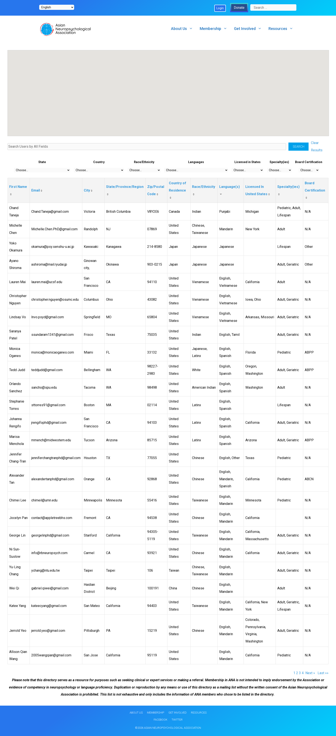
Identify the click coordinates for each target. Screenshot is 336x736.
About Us (183, 28)
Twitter (177, 719)
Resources (282, 28)
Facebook (160, 719)
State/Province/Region (125, 187)
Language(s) (229, 187)
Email (35, 190)
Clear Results (316, 146)
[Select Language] (56, 7)
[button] (50, 94)
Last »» (323, 673)
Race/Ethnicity (203, 187)
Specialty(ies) (288, 187)
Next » (310, 673)
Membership (215, 28)
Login (220, 8)
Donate (239, 8)
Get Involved (249, 28)
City (87, 190)
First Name (18, 187)
